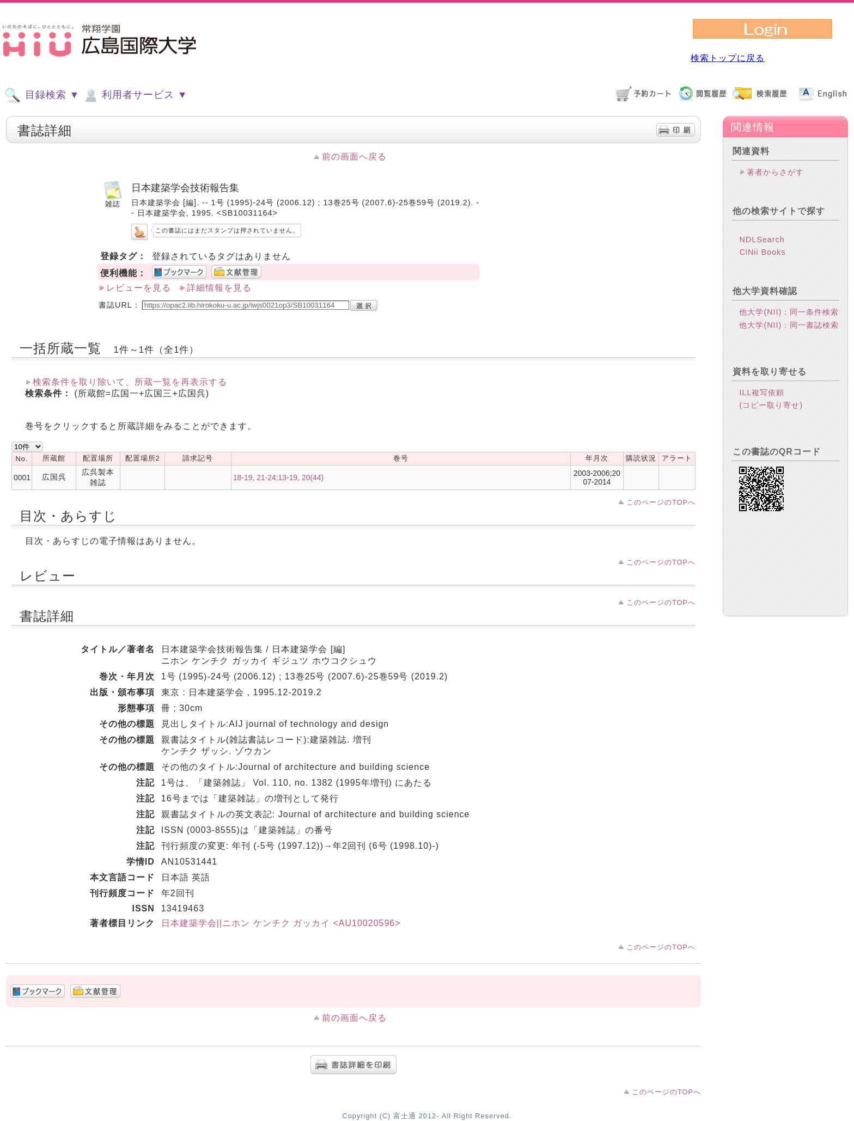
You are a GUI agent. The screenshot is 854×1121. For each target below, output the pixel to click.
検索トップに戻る (728, 58)
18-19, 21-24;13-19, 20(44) (278, 477)
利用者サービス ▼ (134, 95)
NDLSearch (761, 239)
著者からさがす (775, 172)
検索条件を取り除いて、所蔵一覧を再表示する (130, 382)
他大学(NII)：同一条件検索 (789, 312)
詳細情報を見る (219, 287)
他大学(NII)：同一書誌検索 (789, 325)
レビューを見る (138, 287)
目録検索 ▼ (42, 95)
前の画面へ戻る (354, 156)
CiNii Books (762, 252)
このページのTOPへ (661, 502)
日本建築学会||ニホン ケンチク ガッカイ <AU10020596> (281, 923)
